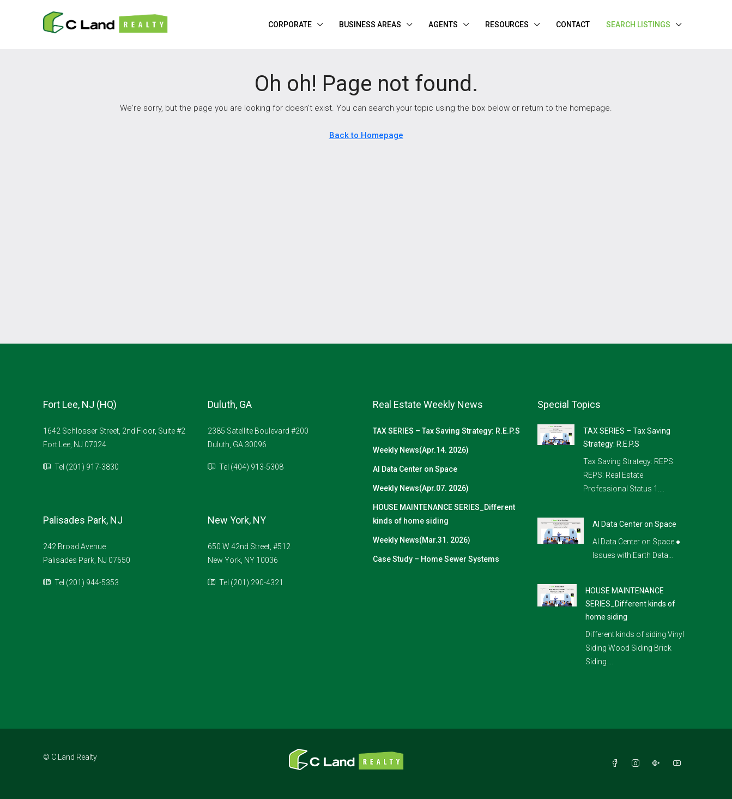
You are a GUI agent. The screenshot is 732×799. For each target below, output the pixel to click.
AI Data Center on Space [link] (634, 524)
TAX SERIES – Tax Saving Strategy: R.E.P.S (446, 430)
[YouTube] (679, 763)
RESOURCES (507, 24)
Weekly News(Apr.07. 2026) (421, 488)
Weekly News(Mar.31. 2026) (421, 540)
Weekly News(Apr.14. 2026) (421, 450)
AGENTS (443, 24)
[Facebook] (617, 763)
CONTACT (573, 24)
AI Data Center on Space (415, 469)
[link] (555, 434)
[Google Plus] (658, 763)
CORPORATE (290, 24)
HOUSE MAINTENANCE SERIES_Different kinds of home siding (444, 514)
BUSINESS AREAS (370, 24)
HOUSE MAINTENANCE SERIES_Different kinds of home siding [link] (630, 603)
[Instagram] (638, 763)
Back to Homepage (366, 135)
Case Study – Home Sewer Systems (436, 559)
